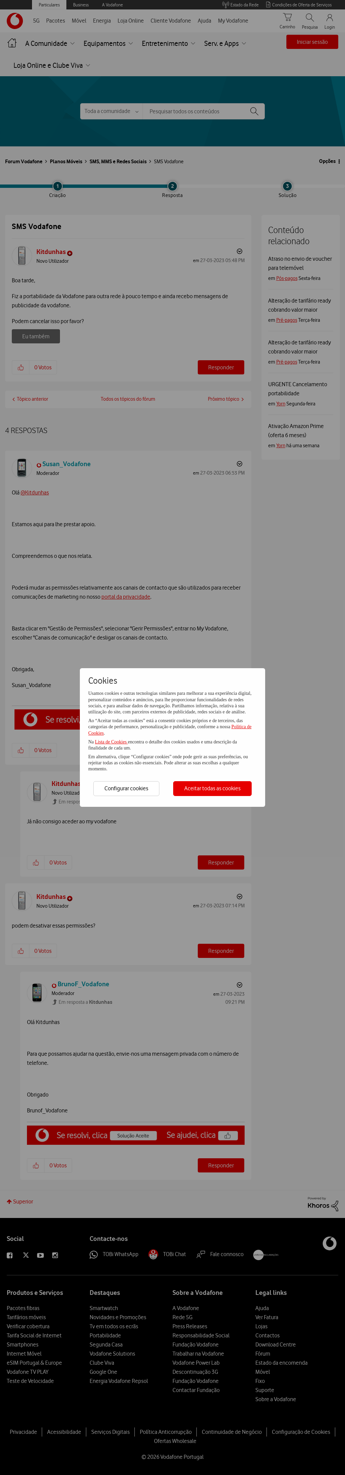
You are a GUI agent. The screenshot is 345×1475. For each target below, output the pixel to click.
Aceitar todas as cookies (212, 788)
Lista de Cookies (111, 741)
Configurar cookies (126, 788)
